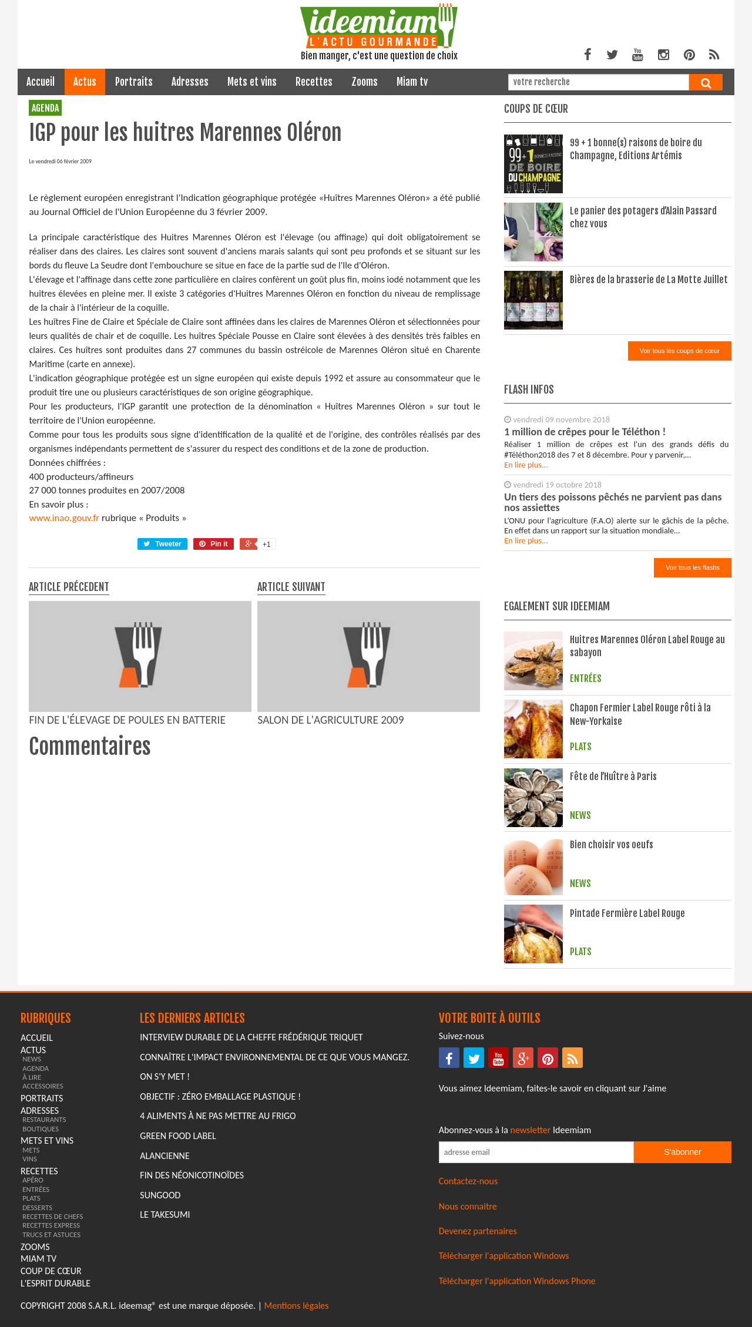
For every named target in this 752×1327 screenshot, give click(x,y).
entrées (35, 1189)
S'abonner (682, 1152)
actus (84, 82)
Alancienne (164, 1155)
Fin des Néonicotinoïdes (192, 1175)
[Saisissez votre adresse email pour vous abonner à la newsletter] (536, 1152)
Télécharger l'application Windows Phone (517, 1280)
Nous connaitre (468, 1206)
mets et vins (252, 82)
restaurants (44, 1119)
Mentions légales (296, 1305)
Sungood (160, 1195)
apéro (32, 1179)
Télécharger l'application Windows (504, 1255)
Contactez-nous (468, 1181)
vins (29, 1158)
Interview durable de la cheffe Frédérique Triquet (251, 1037)
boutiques (40, 1128)
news (31, 1058)
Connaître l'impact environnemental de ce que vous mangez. (274, 1057)
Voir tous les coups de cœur (680, 350)
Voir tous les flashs (693, 567)
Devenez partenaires (478, 1231)
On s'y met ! (165, 1076)
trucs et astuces (51, 1234)
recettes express (51, 1225)
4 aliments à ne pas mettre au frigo (218, 1115)
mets (30, 1149)
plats (31, 1198)
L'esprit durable (55, 1283)
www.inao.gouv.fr (64, 518)
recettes (314, 82)
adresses (190, 82)
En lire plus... (526, 464)
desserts (37, 1207)
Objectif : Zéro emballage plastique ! (220, 1096)
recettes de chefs (52, 1216)
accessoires (42, 1085)
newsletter (531, 1129)
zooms (364, 82)
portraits (134, 82)
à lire (31, 1077)
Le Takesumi (165, 1214)
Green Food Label (178, 1135)
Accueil (40, 82)
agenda (45, 108)
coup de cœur (51, 1270)
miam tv (412, 82)
